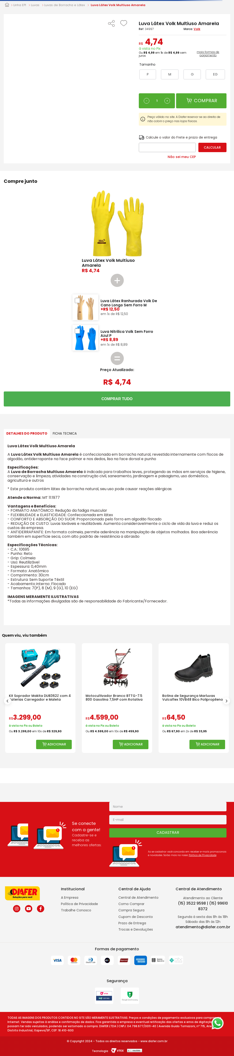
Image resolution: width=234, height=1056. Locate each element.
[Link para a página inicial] (7, 5)
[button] (111, 24)
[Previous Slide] (7, 700)
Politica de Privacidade (202, 855)
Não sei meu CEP (182, 156)
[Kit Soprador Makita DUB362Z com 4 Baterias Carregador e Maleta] (40, 698)
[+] (167, 101)
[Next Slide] (226, 700)
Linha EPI (19, 5)
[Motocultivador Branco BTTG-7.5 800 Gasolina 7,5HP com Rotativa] (117, 698)
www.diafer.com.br (153, 1041)
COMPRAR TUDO (117, 399)
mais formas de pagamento (208, 53)
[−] (146, 101)
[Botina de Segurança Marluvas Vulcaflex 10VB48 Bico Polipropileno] (194, 698)
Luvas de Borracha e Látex (64, 5)
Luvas (35, 5)
